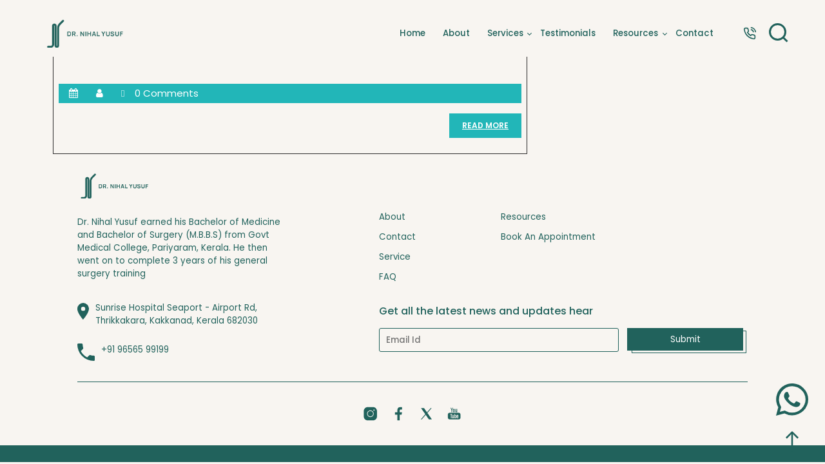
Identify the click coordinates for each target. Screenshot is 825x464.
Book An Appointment (548, 237)
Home (412, 33)
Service (395, 257)
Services (505, 33)
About (456, 33)
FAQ (387, 277)
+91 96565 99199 (135, 349)
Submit (685, 339)
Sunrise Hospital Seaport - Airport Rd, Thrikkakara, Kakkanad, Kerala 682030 (176, 314)
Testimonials (568, 33)
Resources (635, 33)
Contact (694, 33)
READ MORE (491, 128)
